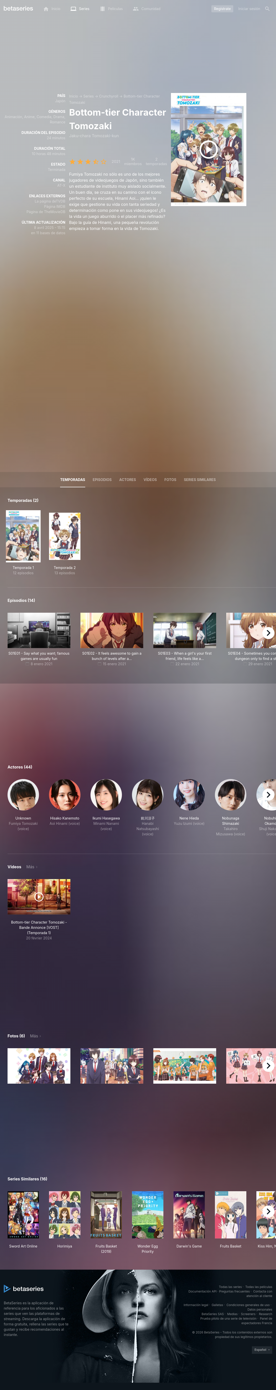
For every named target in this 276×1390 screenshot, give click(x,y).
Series (88, 96)
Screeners (248, 1314)
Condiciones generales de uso (248, 1305)
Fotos (170, 479)
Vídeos (150, 479)
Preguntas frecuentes (234, 1291)
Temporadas (72, 479)
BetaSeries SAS (213, 1314)
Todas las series (230, 1287)
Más (30, 866)
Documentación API (203, 1291)
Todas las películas (258, 1287)
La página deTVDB (50, 201)
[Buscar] (267, 9)
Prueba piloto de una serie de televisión (228, 1318)
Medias (232, 1314)
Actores (127, 479)
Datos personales (259, 1309)
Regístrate (222, 9)
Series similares (200, 479)
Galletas (217, 1305)
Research (265, 1314)
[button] (23, 810)
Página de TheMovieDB (46, 212)
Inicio (73, 96)
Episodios (102, 479)
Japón (60, 101)
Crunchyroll (108, 96)
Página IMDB (54, 206)
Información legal (195, 1305)
